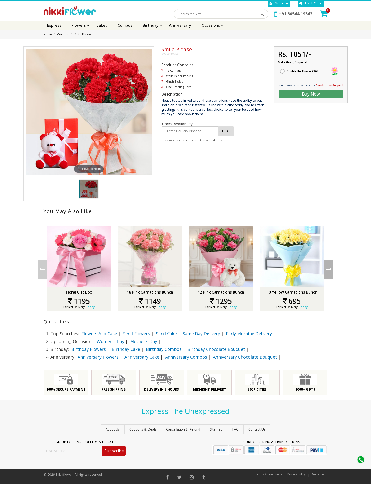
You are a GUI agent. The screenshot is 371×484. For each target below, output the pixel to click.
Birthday (152, 25)
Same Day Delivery (201, 333)
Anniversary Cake (141, 357)
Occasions (212, 25)
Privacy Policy (296, 474)
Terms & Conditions (268, 474)
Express (56, 25)
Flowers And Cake (99, 333)
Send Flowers (136, 333)
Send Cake (166, 333)
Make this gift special (292, 62)
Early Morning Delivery (249, 333)
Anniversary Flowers (98, 357)
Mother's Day (143, 341)
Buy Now (311, 94)
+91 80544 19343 (293, 13)
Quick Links (56, 321)
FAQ (235, 429)
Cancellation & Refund (183, 429)
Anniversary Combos (186, 357)
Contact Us (256, 429)
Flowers (80, 25)
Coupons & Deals (142, 429)
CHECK (225, 131)
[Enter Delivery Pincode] (190, 131)
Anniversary (181, 25)
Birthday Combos (163, 349)
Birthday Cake (126, 349)
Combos (127, 25)
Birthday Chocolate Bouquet (216, 349)
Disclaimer (318, 474)
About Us (113, 429)
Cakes (103, 25)
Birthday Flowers (88, 349)
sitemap (216, 429)
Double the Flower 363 (302, 71)
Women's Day (110, 341)
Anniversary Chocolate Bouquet (245, 357)
